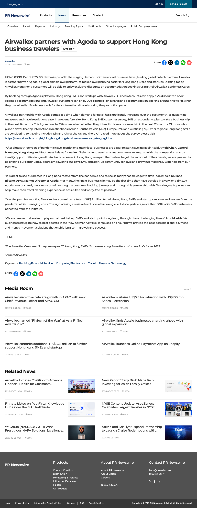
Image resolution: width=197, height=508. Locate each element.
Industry (55, 26)
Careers (105, 477)
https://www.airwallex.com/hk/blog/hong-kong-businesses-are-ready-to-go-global (58, 138)
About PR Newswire (117, 463)
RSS (82, 503)
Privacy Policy (22, 503)
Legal (7, 503)
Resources (79, 15)
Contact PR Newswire (167, 463)
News (62, 15)
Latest (26, 26)
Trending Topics (74, 26)
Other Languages (116, 26)
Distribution (60, 473)
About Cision (108, 473)
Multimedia (94, 26)
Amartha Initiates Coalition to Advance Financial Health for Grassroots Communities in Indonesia (33, 382)
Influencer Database (64, 481)
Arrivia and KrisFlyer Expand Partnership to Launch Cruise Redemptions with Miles (132, 428)
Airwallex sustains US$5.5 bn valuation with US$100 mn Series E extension (143, 299)
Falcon (57, 484)
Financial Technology (112, 263)
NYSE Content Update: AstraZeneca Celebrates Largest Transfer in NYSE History (128, 405)
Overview (12, 26)
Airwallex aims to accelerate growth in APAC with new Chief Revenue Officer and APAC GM (45, 299)
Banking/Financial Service (36, 263)
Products (46, 15)
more (188, 289)
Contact (98, 15)
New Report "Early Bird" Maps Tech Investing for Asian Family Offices (128, 382)
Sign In (159, 3)
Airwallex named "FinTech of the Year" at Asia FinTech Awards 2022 (44, 322)
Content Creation (63, 470)
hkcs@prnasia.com (160, 470)
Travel (92, 263)
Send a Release (178, 3)
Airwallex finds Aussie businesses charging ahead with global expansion (142, 322)
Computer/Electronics (70, 263)
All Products (60, 488)
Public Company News (144, 26)
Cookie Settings (96, 503)
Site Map (70, 503)
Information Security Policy (47, 503)
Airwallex (10, 61)
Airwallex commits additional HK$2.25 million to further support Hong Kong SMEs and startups (46, 345)
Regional (40, 26)
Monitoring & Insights (65, 477)
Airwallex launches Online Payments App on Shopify (141, 344)
